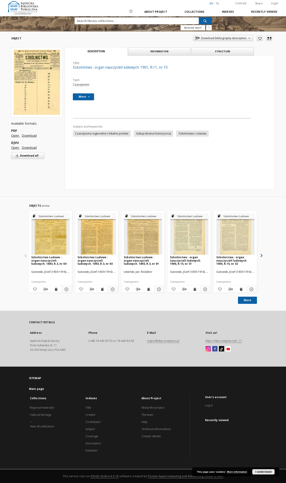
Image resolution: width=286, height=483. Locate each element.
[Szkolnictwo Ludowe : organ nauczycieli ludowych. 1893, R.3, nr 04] (50, 234)
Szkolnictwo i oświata (192, 133)
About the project (152, 408)
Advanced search (193, 27)
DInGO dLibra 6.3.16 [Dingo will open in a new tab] (105, 476)
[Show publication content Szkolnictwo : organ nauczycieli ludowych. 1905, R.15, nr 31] (194, 289)
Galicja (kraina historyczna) (153, 133)
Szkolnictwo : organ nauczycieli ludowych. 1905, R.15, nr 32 (231, 260)
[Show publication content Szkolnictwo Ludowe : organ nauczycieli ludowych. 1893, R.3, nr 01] (148, 289)
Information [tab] (159, 51)
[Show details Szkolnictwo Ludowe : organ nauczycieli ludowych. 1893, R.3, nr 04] (66, 289)
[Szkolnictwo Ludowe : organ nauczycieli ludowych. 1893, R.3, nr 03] (97, 234)
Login (274, 3)
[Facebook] (214, 349)
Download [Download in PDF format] (29, 135)
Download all (26, 155)
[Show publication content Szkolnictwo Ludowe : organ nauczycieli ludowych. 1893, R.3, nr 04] (56, 289)
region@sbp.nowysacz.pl (163, 341)
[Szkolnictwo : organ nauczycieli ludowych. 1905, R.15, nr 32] (235, 234)
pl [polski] (217, 3)
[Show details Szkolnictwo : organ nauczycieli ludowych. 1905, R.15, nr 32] (251, 289)
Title (88, 408)
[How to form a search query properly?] (209, 27)
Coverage (92, 436)
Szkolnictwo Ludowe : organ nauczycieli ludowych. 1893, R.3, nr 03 (95, 260)
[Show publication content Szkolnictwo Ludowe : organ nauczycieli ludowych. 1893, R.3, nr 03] (102, 289)
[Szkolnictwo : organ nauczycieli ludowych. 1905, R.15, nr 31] (189, 234)
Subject (90, 429)
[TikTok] (221, 349)
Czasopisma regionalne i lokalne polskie (101, 133)
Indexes (228, 12)
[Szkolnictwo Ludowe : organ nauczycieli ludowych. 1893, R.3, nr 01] (143, 234)
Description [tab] (96, 51)
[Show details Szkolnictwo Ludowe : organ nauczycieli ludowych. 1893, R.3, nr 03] (112, 289)
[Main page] (131, 12)
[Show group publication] (50, 216)
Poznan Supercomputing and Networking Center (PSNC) (185, 476)
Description (93, 443)
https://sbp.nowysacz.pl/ (224, 341)
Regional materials (42, 408)
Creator (91, 415)
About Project (155, 12)
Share (259, 3)
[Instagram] (208, 349)
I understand (263, 471)
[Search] (205, 20)
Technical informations (156, 429)
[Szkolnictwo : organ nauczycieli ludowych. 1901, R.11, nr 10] (37, 82)
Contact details (151, 436)
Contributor (93, 422)
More (247, 300)
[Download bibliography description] (45, 289)
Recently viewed (264, 12)
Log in (209, 405)
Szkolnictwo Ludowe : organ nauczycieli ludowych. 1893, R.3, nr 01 (141, 260)
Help (144, 422)
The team (147, 415)
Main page (36, 389)
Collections (194, 12)
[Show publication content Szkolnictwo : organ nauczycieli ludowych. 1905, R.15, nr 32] (241, 289)
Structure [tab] (222, 51)
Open (15, 135)
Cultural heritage (40, 415)
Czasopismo (81, 84)
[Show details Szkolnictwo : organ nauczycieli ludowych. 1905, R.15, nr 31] (205, 289)
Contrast (241, 3)
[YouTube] (228, 349)
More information (237, 471)
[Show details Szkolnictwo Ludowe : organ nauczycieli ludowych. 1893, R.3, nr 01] (158, 289)
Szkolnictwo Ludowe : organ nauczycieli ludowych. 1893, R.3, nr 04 (48, 260)
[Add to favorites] (260, 38)
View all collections (42, 426)
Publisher (92, 450)
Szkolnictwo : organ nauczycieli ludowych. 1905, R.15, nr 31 (185, 260)
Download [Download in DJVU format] (29, 147)
